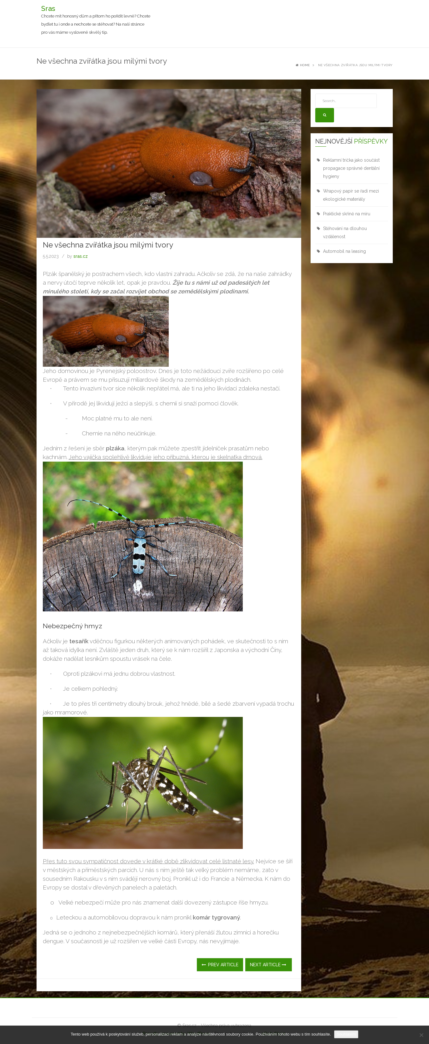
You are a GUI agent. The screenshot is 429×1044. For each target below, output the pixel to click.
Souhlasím (346, 1034)
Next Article (268, 964)
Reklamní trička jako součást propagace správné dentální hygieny (351, 168)
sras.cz (80, 256)
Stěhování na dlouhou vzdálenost (345, 232)
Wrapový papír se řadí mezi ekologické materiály (351, 195)
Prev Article (220, 964)
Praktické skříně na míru (346, 213)
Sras (48, 8)
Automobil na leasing (344, 251)
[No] (421, 1035)
